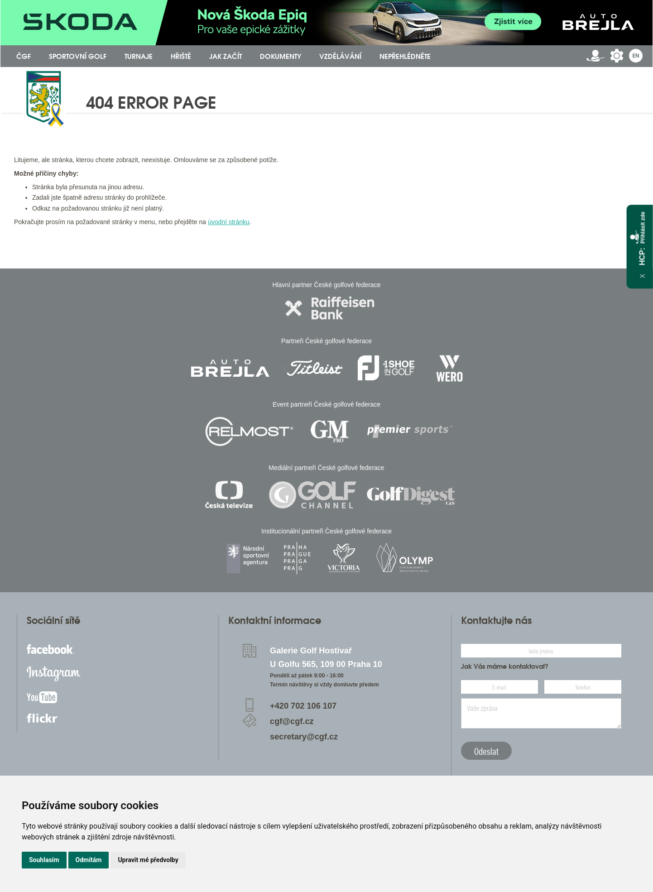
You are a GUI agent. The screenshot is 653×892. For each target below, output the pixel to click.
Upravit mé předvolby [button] (148, 859)
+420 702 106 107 (303, 705)
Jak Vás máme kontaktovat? (504, 666)
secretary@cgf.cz (304, 736)
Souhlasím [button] (44, 859)
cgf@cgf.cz (292, 721)
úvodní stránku (229, 221)
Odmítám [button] (89, 859)
